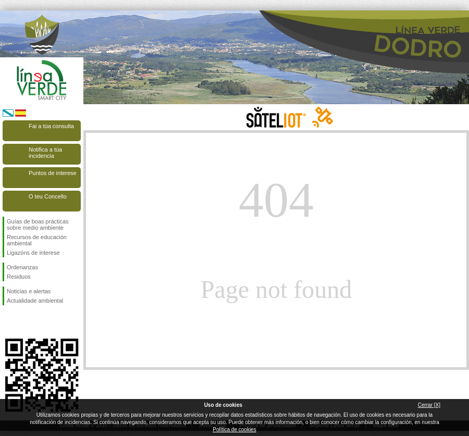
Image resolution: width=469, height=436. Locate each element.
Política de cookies (234, 429)
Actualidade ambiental (35, 300)
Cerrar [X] (429, 405)
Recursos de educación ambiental (37, 240)
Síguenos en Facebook (9, 322)
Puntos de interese (53, 173)
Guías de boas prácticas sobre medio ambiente (38, 224)
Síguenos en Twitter (26, 322)
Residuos (19, 276)
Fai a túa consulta (51, 126)
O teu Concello (48, 196)
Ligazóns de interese (33, 253)
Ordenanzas (22, 267)
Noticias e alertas (29, 291)
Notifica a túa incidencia (45, 152)
